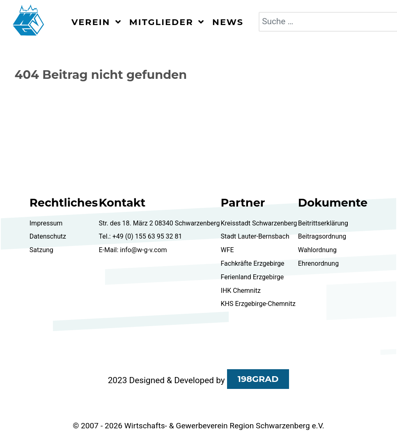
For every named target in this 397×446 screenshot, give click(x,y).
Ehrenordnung (318, 263)
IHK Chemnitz (241, 290)
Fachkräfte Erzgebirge (253, 263)
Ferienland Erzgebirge (252, 277)
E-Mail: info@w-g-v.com (133, 250)
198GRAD (258, 379)
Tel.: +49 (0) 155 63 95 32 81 (140, 236)
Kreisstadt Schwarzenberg (259, 223)
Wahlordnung (317, 250)
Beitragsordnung (322, 236)
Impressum (46, 223)
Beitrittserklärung (323, 223)
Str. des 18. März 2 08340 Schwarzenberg (159, 223)
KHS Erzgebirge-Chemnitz (258, 304)
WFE (227, 250)
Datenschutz (48, 236)
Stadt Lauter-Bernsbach (255, 236)
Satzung (41, 250)
